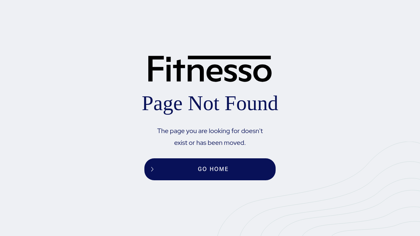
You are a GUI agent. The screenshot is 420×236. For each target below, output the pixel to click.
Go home (213, 169)
